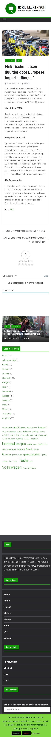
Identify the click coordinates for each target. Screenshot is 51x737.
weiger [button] (26, 733)
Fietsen (7, 607)
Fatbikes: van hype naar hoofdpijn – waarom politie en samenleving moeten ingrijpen (24, 332)
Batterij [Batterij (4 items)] (23, 428)
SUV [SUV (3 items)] (10, 461)
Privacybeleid (10, 662)
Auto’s (7, 600)
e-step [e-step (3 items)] (11, 435)
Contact (7, 638)
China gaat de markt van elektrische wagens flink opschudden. (26, 240)
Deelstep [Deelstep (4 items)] (35, 432)
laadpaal (6, 396)
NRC (12, 209)
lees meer (35, 733)
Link (6, 674)
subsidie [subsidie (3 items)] (5, 461)
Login (45, 276)
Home (7, 594)
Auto (4, 356)
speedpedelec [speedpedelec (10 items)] (31, 454)
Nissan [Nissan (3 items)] (36, 450)
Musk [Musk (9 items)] (29, 449)
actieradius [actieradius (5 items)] (7, 427)
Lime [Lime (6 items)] (45, 444)
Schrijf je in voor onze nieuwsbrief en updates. (26, 704)
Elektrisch (10, 60)
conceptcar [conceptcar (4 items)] (11, 432)
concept (5, 373)
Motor (4, 409)
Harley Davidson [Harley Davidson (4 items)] (8, 439)
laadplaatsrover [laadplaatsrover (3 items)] (32, 444)
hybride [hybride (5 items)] (19, 439)
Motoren (8, 613)
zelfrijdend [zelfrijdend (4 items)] (32, 468)
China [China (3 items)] (4, 432)
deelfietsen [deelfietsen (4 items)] (27, 432)
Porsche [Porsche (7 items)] (6, 454)
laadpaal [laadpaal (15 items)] (8, 444)
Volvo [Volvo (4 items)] (25, 468)
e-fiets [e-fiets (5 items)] (5, 435)
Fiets (19, 60)
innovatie (6, 391)
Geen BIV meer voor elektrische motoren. (23, 231)
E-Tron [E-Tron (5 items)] (17, 435)
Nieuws (7, 619)
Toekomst (6, 414)
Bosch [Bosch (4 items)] (34, 428)
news (33, 566)
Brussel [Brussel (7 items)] (42, 427)
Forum (7, 625)
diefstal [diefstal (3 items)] (42, 432)
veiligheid (16, 326)
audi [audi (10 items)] (16, 427)
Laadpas (6, 400)
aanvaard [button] (16, 733)
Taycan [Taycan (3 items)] (15, 461)
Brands (5, 369)
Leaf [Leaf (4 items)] (39, 444)
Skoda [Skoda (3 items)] (20, 455)
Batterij (5, 364)
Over (6, 631)
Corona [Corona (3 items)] (19, 432)
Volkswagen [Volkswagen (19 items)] (12, 467)
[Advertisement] (28, 217)
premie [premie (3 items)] (14, 455)
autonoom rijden (9, 360)
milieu (4, 405)
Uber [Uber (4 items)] (31, 461)
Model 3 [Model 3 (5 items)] (21, 449)
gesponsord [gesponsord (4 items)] (42, 435)
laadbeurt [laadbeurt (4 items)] (34, 439)
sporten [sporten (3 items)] (44, 455)
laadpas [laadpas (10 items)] (21, 444)
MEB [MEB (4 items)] (4, 450)
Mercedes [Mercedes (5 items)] (11, 449)
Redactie (27, 84)
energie (5, 382)
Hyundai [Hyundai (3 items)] (27, 439)
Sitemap (8, 668)
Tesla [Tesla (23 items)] (23, 460)
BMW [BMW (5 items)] (29, 427)
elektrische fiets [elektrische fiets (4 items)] (27, 435)
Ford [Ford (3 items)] (35, 435)
